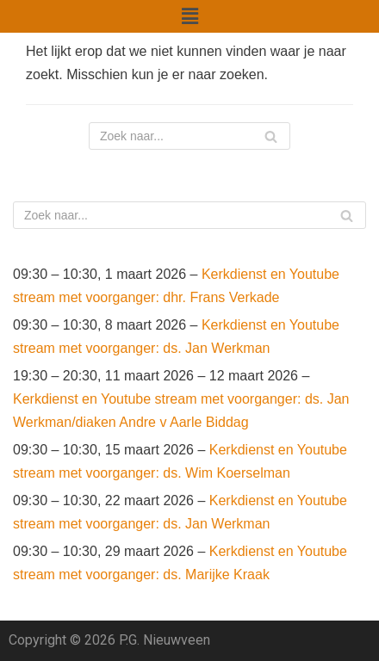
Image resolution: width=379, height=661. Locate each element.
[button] (189, 16)
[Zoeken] (189, 136)
